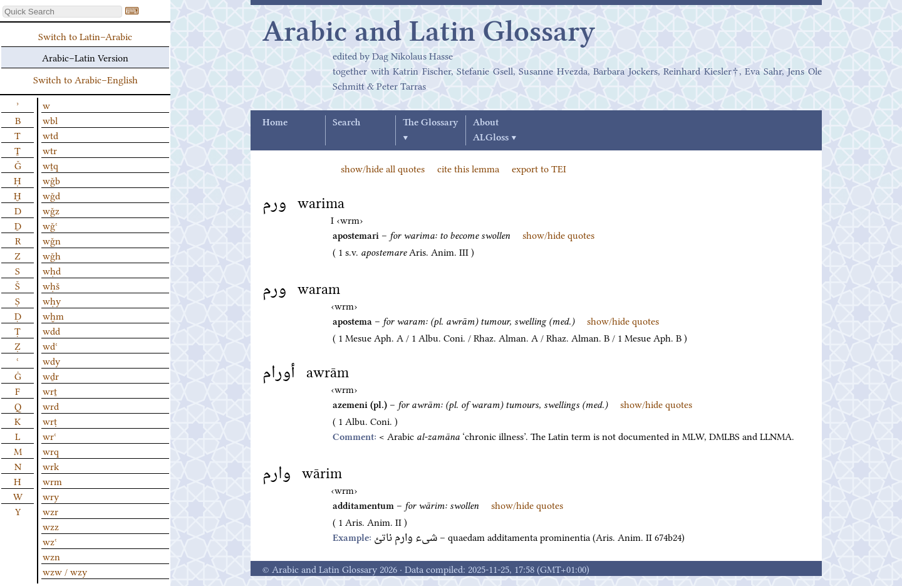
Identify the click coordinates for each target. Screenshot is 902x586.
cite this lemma (468, 168)
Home (275, 123)
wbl (50, 120)
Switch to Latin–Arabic (85, 36)
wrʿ (49, 435)
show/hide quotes (558, 234)
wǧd (51, 195)
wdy (51, 360)
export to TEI (539, 168)
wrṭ (50, 420)
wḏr (51, 375)
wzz (51, 526)
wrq (51, 451)
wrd (51, 405)
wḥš (51, 285)
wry (51, 496)
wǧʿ (50, 225)
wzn (51, 556)
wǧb (51, 180)
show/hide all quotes (383, 168)
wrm (52, 481)
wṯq (50, 165)
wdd (51, 330)
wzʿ (50, 541)
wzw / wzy (65, 571)
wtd (50, 135)
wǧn (52, 240)
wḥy (52, 300)
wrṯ (50, 390)
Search (346, 123)
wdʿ (50, 345)
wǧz (51, 210)
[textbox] (62, 12)
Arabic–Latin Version (85, 57)
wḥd (52, 270)
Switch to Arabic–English (85, 79)
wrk (51, 466)
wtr (50, 150)
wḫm (53, 315)
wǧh (52, 255)
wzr (50, 511)
